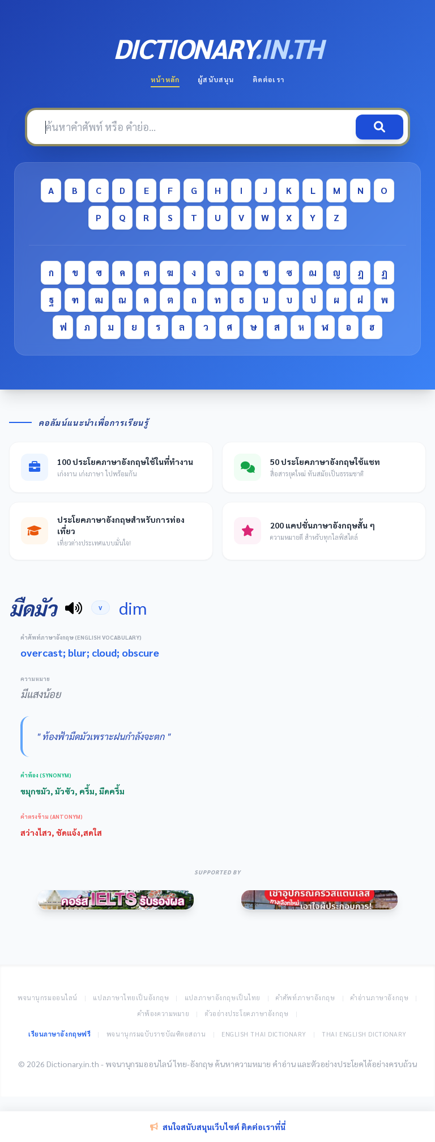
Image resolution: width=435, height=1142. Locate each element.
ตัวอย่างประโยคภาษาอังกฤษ (247, 1013)
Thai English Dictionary (364, 1034)
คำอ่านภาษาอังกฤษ (379, 997)
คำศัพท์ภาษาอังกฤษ (305, 997)
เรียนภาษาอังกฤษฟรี (59, 1034)
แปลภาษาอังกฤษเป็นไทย (223, 997)
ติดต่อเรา (268, 79)
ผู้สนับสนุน (216, 79)
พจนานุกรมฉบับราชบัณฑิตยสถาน (156, 1034)
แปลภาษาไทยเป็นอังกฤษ (131, 997)
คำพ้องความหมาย (164, 1013)
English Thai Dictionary (263, 1034)
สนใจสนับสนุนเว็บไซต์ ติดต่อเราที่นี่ (217, 1127)
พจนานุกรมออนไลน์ (48, 997)
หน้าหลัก (165, 79)
